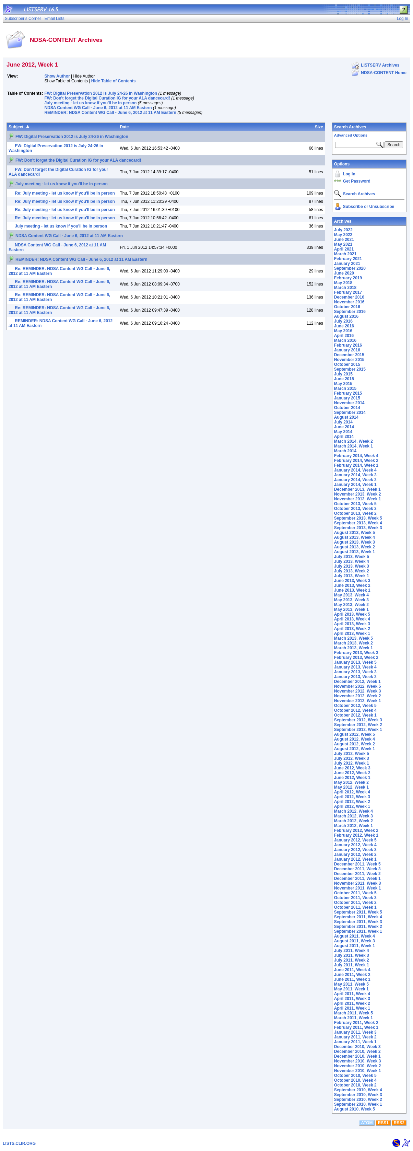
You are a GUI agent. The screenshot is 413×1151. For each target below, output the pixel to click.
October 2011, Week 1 (355, 907)
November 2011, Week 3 (357, 883)
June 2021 (344, 239)
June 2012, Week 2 (352, 772)
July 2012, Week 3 (351, 758)
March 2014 (345, 451)
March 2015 (345, 388)
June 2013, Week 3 (352, 580)
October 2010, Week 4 (355, 1080)
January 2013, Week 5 (355, 662)
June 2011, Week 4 (352, 969)
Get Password (356, 181)
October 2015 (347, 364)
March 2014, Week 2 (353, 441)
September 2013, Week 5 (358, 518)
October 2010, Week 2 (355, 1085)
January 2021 (347, 263)
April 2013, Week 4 (352, 619)
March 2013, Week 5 (353, 638)
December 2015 (349, 354)
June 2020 (344, 273)
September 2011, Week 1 (358, 931)
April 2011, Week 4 (352, 993)
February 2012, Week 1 (356, 835)
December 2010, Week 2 (357, 1051)
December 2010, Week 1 (357, 1056)
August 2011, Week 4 (354, 936)
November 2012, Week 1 (357, 700)
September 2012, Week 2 (358, 724)
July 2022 (343, 230)
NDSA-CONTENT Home (383, 72)
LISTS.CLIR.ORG (19, 1143)
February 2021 (348, 258)
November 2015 (349, 359)
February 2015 (348, 393)
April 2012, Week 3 (352, 796)
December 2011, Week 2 (357, 873)
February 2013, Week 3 (356, 652)
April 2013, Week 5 (352, 614)
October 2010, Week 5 (355, 1075)
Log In (349, 174)
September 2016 (350, 311)
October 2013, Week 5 (355, 503)
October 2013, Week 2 (355, 513)
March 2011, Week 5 (353, 1013)
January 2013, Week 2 (355, 676)
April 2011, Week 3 (352, 998)
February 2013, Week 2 (356, 657)
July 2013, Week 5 (351, 556)
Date (124, 127)
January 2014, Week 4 (355, 470)
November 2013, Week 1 (357, 499)
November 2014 (349, 402)
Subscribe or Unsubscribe (368, 206)
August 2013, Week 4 (354, 537)
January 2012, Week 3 (355, 849)
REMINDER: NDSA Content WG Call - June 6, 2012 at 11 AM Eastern (110, 112)
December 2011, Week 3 (357, 869)
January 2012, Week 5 (355, 840)
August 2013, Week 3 (354, 542)
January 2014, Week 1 (355, 484)
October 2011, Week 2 (355, 902)
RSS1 (383, 1122)
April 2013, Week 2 (352, 628)
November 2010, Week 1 (357, 1070)
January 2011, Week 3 (355, 1032)
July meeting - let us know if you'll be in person (90, 103)
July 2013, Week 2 (351, 571)
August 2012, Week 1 (354, 748)
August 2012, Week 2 (354, 744)
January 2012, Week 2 (355, 854)
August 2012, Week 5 (354, 734)
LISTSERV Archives (380, 65)
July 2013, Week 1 (351, 575)
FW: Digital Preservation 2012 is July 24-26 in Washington (100, 93)
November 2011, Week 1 (357, 888)
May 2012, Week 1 (351, 787)
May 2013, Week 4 (351, 595)
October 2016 (347, 306)
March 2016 (345, 340)
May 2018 (343, 282)
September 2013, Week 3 (358, 527)
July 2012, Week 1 (351, 763)
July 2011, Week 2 (351, 960)
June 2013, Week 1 (352, 590)
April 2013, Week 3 (352, 623)
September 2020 (350, 268)
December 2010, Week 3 (357, 1046)
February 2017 (348, 292)
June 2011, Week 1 (352, 979)
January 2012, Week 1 (355, 859)
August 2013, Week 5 (354, 532)
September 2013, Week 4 (358, 523)
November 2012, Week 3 (357, 691)
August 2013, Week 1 (354, 551)
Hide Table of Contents (113, 81)
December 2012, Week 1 (357, 681)
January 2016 (347, 350)
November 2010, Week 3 (357, 1061)
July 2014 (343, 422)
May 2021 (343, 244)
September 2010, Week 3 (358, 1094)
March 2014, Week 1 (353, 446)
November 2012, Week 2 (357, 696)
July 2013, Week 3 (351, 566)
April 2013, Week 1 (352, 633)
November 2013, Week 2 (357, 494)
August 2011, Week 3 (354, 941)
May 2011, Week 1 (351, 989)
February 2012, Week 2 (356, 830)
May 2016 (343, 330)
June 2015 (344, 378)
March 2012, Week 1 (353, 825)
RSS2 (399, 1122)
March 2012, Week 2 (353, 820)
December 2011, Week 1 (357, 878)
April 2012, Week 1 (352, 806)
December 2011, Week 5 (357, 864)
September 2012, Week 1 (358, 729)
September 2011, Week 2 (358, 926)
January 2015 (347, 398)
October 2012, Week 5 (355, 705)
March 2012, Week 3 (353, 816)
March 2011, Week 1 (353, 1017)
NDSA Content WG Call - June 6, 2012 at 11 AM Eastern (98, 107)
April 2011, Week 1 (352, 1008)
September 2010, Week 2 (358, 1099)
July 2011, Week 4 (351, 950)
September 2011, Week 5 (358, 912)
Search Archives (350, 127)
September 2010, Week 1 (358, 1104)
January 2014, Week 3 (355, 475)
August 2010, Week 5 (354, 1109)
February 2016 (348, 345)
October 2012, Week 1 (355, 715)
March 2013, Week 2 (353, 643)
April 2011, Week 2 (352, 1003)
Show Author (57, 76)
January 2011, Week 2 (355, 1037)
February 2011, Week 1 (356, 1027)
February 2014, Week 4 (356, 455)
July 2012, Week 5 (351, 753)
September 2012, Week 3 (358, 720)
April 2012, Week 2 (352, 801)
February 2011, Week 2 (356, 1022)
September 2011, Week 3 (358, 921)
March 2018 (345, 287)
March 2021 (345, 254)
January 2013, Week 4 (355, 667)
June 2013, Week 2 (352, 585)
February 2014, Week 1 (356, 465)
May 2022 (343, 234)
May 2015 (343, 383)
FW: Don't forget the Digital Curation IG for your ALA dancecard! (107, 98)
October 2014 (347, 407)
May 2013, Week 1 (351, 609)
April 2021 (344, 249)
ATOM (367, 1122)
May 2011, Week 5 (351, 984)
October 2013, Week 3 (355, 508)
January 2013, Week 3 (355, 672)
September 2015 (350, 369)
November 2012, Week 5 (357, 686)
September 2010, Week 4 (358, 1090)
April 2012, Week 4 (352, 792)
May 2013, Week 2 (351, 604)
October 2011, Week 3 (355, 897)
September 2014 (350, 412)
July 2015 (343, 374)
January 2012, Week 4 (355, 844)
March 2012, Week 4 (353, 811)
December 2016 (349, 297)
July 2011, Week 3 (351, 955)
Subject (16, 127)
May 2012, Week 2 (351, 782)
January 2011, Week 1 (355, 1041)
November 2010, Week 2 (357, 1065)
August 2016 (346, 316)
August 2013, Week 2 (354, 547)
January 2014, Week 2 (355, 479)
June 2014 (344, 427)
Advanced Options (350, 135)
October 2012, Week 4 (355, 710)
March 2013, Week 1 (353, 648)
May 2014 (343, 431)
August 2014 (346, 417)
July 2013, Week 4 (351, 561)
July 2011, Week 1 (351, 965)
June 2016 (344, 326)
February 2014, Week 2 (356, 460)
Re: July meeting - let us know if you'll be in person (65, 193)
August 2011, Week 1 (354, 945)
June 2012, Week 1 (352, 777)
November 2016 (349, 302)
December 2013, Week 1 (357, 489)
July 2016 (343, 321)
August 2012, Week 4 (354, 739)
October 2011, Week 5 (355, 893)
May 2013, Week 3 (351, 599)
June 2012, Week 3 (352, 768)
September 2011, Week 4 (358, 917)
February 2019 (348, 278)
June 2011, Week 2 (352, 974)
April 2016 (344, 335)
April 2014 (344, 436)
